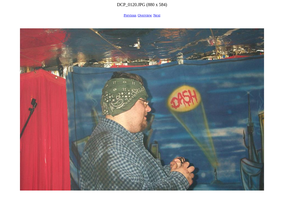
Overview (145, 15)
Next (156, 15)
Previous (130, 15)
